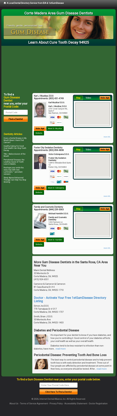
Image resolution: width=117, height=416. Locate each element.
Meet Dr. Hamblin (55, 240)
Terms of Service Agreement (34, 403)
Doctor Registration (98, 403)
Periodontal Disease (12, 160)
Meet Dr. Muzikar (55, 129)
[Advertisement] (58, 68)
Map (78, 98)
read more (61, 349)
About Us (13, 403)
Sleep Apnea (9, 178)
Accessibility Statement (75, 403)
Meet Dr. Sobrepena (56, 188)
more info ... (108, 137)
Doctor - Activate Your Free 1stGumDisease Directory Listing (70, 299)
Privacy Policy (56, 403)
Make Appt (40, 129)
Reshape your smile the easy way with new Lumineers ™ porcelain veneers (14, 171)
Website (38, 133)
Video (88, 98)
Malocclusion (14, 154)
